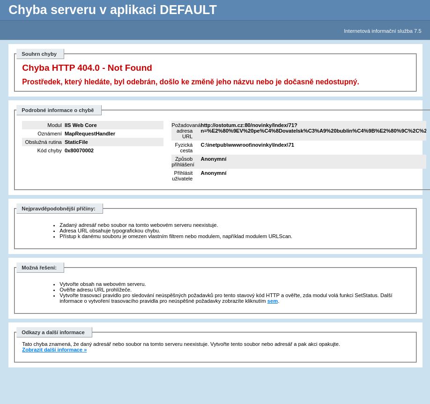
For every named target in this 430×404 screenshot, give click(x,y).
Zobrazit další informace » (54, 349)
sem (272, 301)
